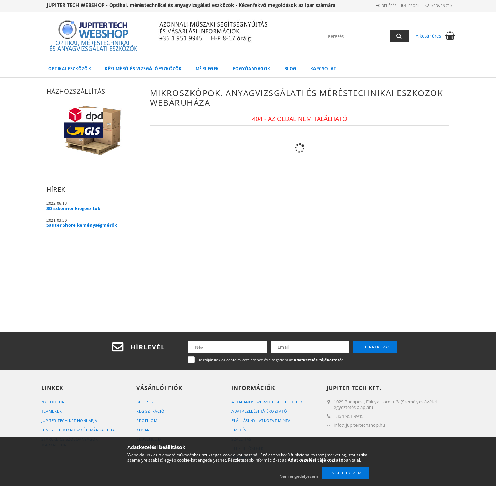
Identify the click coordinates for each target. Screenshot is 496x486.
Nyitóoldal (53, 401)
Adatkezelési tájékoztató (259, 411)
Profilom (146, 420)
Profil (406, 5)
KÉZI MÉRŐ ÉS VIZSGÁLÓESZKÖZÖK (143, 69)
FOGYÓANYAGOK (251, 69)
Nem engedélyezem (298, 476)
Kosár (143, 429)
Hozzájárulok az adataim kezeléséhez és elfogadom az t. (270, 359)
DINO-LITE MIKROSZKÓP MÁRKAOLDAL (79, 429)
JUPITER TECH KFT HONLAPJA (69, 420)
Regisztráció (150, 411)
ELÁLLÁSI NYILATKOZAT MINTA (260, 420)
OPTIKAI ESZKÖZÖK (69, 69)
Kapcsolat (323, 69)
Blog (290, 69)
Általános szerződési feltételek (267, 401)
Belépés (375, 5)
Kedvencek (439, 5)
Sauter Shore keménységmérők (81, 225)
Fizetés (238, 429)
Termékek (51, 411)
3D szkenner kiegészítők (73, 208)
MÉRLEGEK (207, 69)
